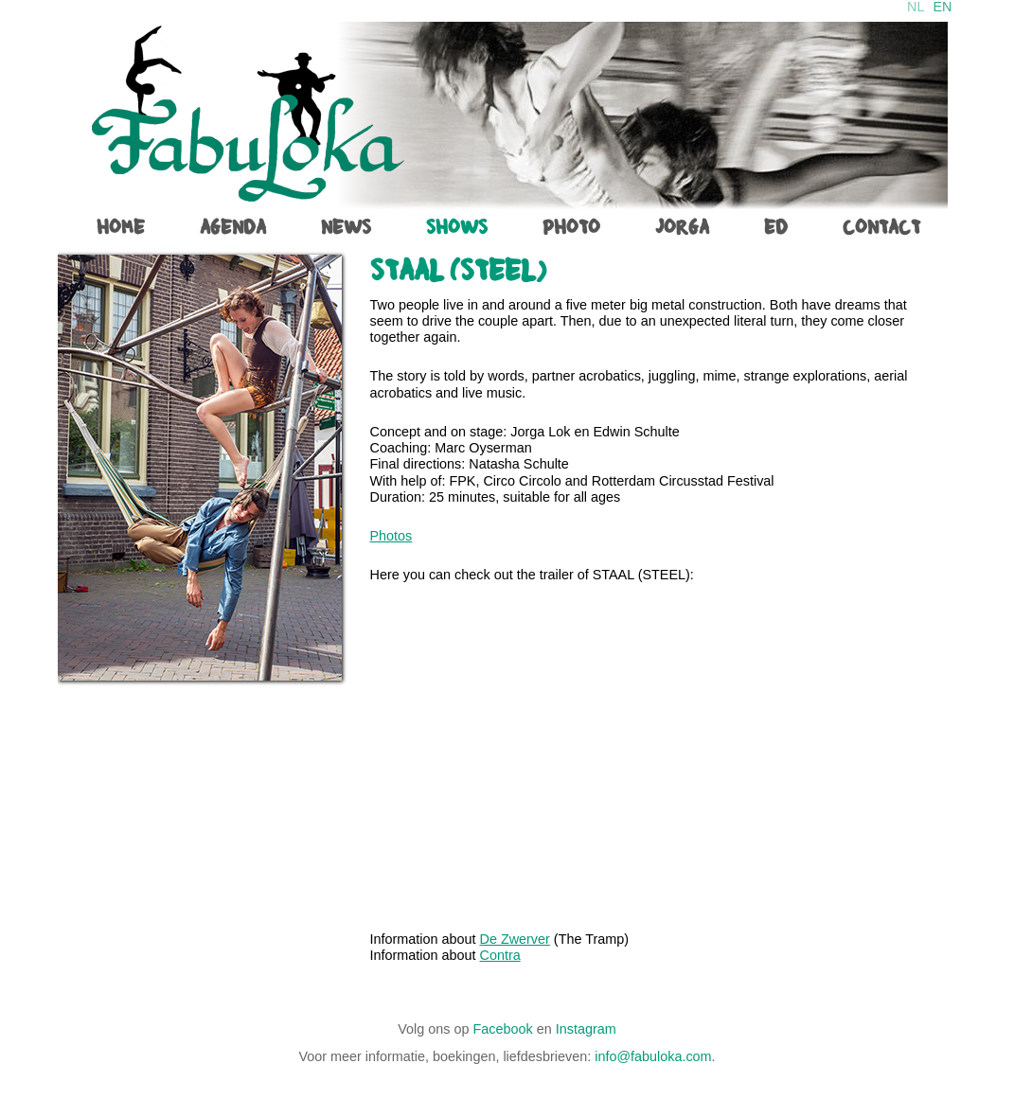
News (346, 227)
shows (457, 227)
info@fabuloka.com (653, 1056)
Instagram (586, 1029)
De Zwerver (515, 939)
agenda (233, 227)
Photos (391, 535)
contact (881, 227)
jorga (682, 227)
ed (776, 227)
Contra (500, 955)
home (121, 227)
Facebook (503, 1029)
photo (571, 227)
